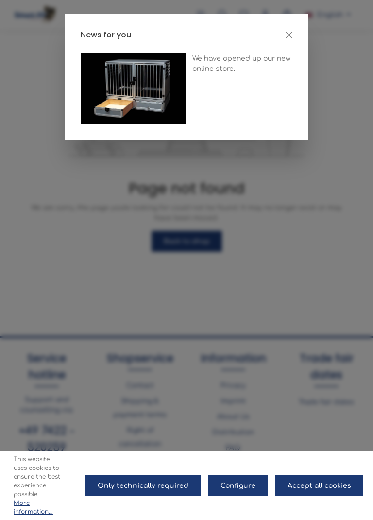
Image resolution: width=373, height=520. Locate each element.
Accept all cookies (319, 485)
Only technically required (143, 485)
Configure (237, 485)
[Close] (289, 35)
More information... (33, 507)
